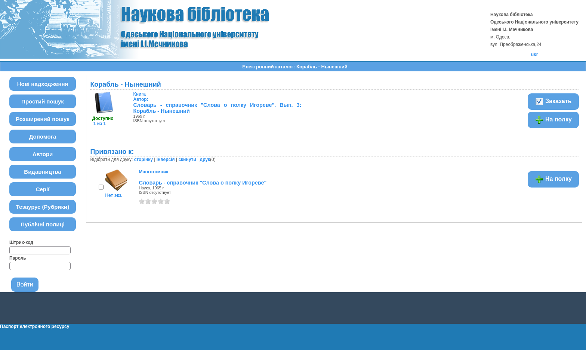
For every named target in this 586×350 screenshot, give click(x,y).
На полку (553, 119)
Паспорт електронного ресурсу (34, 326)
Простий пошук (42, 101)
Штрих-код (21, 242)
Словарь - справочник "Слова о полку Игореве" (202, 183)
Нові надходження (42, 84)
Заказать (553, 101)
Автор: (140, 97)
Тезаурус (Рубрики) (43, 207)
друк (205, 159)
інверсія (166, 159)
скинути (187, 159)
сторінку (143, 159)
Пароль (17, 258)
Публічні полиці (43, 224)
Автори (43, 154)
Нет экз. (113, 195)
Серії (43, 189)
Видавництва (42, 171)
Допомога (42, 136)
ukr (534, 54)
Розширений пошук (43, 119)
